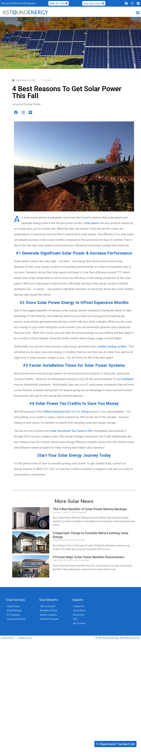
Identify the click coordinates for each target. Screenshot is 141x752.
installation (127, 379)
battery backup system (113, 346)
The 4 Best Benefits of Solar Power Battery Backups (90, 509)
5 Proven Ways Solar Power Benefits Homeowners (88, 557)
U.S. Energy (82, 411)
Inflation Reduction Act (56, 411)
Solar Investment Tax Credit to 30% (71, 431)
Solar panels (91, 223)
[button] (137, 12)
